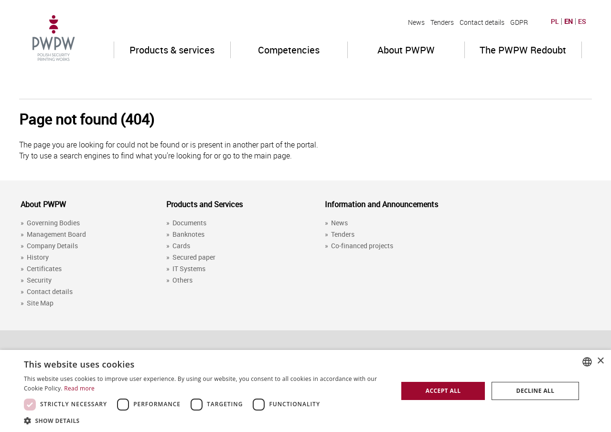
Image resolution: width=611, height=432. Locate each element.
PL (555, 21)
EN (568, 21)
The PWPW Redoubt (523, 49)
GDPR (519, 22)
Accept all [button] (443, 391)
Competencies (289, 49)
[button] (205, 420)
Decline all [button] (535, 391)
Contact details (482, 22)
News (416, 22)
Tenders (442, 22)
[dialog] (305, 391)
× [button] (600, 361)
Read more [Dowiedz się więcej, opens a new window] (79, 388)
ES (582, 21)
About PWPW (406, 49)
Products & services (171, 49)
